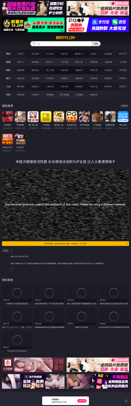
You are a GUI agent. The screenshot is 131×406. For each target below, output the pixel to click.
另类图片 (123, 78)
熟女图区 (108, 78)
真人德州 (35, 53)
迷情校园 (79, 86)
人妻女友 (50, 86)
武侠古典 (64, 86)
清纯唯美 (93, 78)
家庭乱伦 (35, 86)
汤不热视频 (64, 94)
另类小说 (93, 86)
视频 (8, 61)
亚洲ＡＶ (20, 62)
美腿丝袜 (79, 78)
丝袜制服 (93, 62)
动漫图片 (64, 78)
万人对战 (50, 53)
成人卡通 (50, 70)
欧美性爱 (64, 70)
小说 (8, 86)
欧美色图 (50, 78)
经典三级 (93, 70)
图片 (8, 78)
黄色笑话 (108, 86)
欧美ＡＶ (50, 62)
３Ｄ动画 (64, 62)
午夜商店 (35, 94)
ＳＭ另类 (123, 62)
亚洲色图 (35, 78)
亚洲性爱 (20, 70)
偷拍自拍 (35, 70)
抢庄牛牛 (123, 53)
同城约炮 (20, 94)
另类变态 (123, 70)
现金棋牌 (108, 53)
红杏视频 (79, 94)
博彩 (8, 53)
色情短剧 (93, 94)
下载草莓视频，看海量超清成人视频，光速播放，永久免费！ (85, 243)
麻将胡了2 (79, 53)
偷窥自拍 (20, 78)
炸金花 (93, 53)
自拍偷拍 (35, 62)
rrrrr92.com (65, 37)
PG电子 (20, 53)
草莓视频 (50, 94)
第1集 (6, 250)
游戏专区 (64, 53)
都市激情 (20, 86)
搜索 (96, 43)
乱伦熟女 (108, 70)
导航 (8, 94)
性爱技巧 (123, 86)
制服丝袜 (79, 70)
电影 (8, 70)
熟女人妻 (79, 62)
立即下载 (82, 401)
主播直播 (108, 62)
